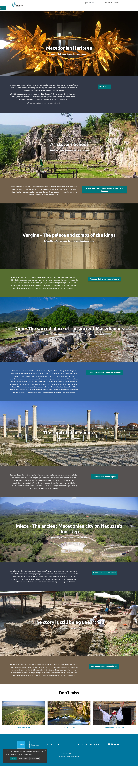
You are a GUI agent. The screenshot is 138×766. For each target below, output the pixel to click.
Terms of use (61, 756)
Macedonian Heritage (91, 8)
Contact (129, 8)
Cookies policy (34, 758)
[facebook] (103, 3)
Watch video (104, 87)
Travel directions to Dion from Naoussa (104, 373)
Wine (72, 8)
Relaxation (111, 8)
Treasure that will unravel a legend (104, 279)
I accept (13, 758)
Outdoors (78, 8)
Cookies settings (23, 758)
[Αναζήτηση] (94, 2)
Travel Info (121, 8)
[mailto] (111, 3)
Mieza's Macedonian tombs (104, 573)
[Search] (87, 2)
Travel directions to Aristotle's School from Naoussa (104, 189)
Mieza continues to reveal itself (104, 666)
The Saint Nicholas (69, 727)
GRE (115, 2)
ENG (117, 2)
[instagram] (106, 3)
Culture (103, 8)
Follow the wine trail (24, 727)
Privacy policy (70, 756)
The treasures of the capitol (104, 477)
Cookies (77, 756)
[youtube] (109, 3)
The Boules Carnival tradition (114, 727)
